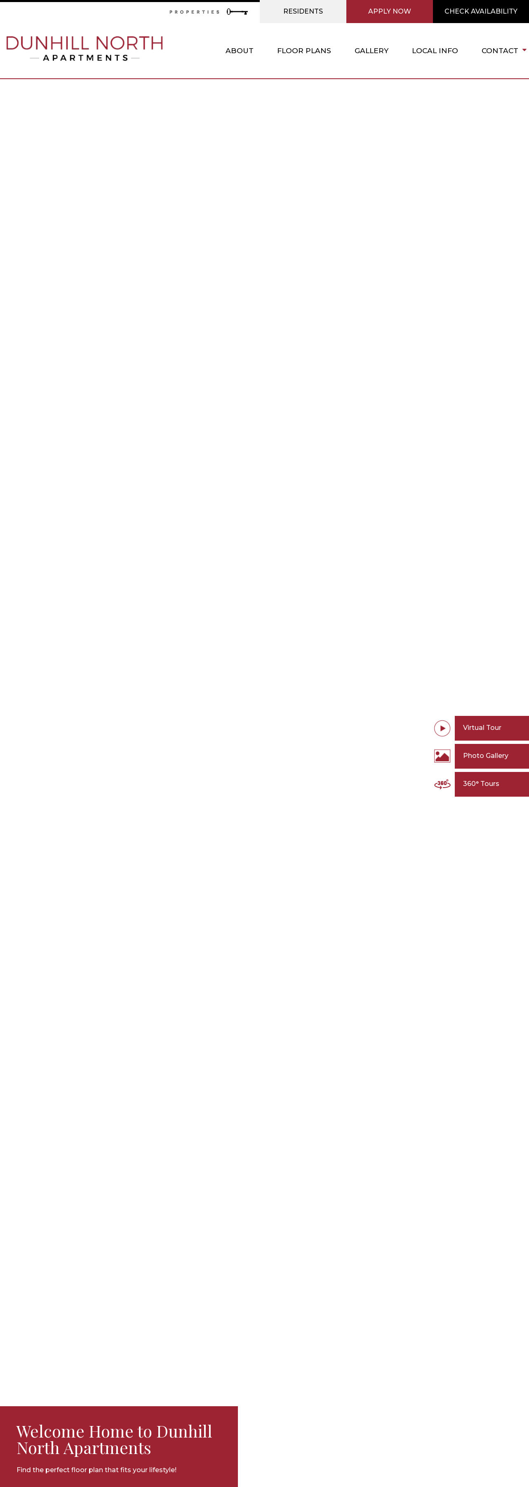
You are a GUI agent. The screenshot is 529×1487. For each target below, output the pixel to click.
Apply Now (389, 11)
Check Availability (480, 11)
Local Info (435, 50)
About (240, 50)
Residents (303, 11)
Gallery (371, 50)
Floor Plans (304, 50)
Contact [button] (503, 50)
